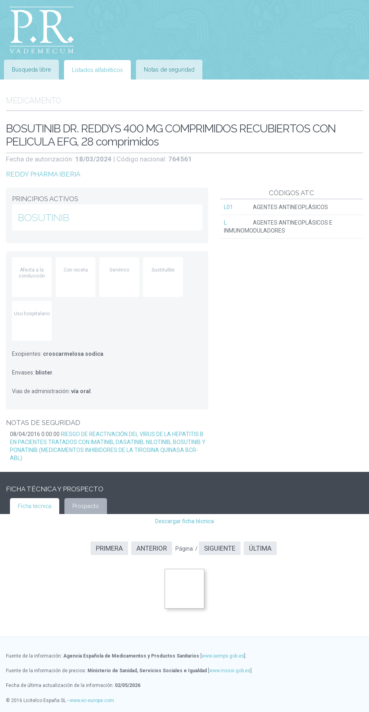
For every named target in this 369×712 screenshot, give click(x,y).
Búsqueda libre (31, 69)
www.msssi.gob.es (230, 670)
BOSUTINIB (43, 217)
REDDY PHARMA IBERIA (43, 174)
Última (260, 548)
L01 (228, 207)
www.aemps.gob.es (223, 656)
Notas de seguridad (169, 69)
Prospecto (85, 506)
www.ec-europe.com (92, 700)
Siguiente (219, 548)
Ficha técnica (34, 506)
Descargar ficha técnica (184, 521)
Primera (109, 548)
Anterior (151, 548)
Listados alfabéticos (97, 70)
